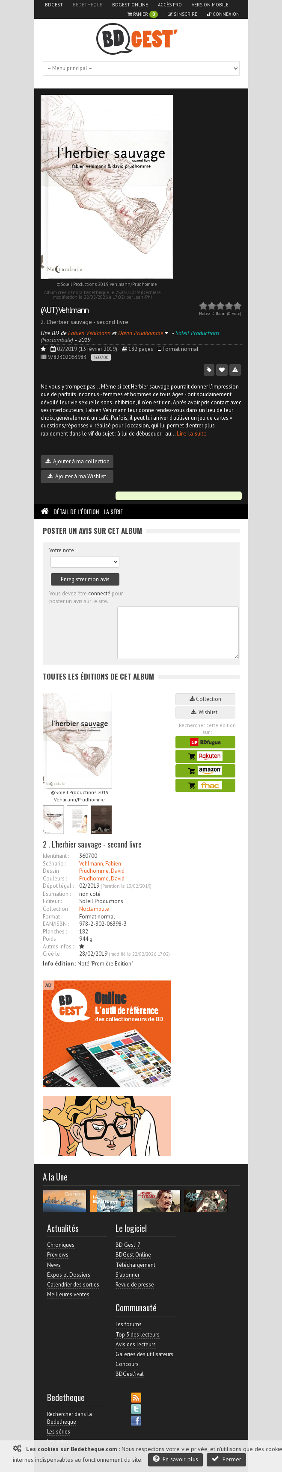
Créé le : (52, 953)
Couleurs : (55, 878)
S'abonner (128, 1274)
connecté (99, 593)
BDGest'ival (130, 1374)
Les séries (58, 1431)
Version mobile (210, 5)
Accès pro (170, 5)
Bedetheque (87, 5)
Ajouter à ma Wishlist (76, 476)
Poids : (50, 938)
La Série (113, 511)
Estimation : (57, 894)
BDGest (54, 5)
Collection (205, 699)
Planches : (55, 931)
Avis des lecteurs (136, 1344)
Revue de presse (135, 1284)
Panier (143, 14)
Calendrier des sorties (73, 1284)
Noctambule (94, 909)
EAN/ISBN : (56, 923)
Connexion (223, 14)
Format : (52, 916)
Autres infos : (58, 946)
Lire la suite (192, 433)
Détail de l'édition (76, 511)
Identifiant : (56, 856)
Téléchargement (135, 1265)
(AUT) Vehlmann (64, 309)
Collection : (56, 909)
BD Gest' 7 (128, 1244)
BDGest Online (130, 5)
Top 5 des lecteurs (138, 1334)
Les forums (129, 1324)
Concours (127, 1364)
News (54, 1265)
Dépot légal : (58, 885)
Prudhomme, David (102, 870)
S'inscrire (182, 14)
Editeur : (52, 901)
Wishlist (205, 712)
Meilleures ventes (68, 1294)
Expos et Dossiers (68, 1274)
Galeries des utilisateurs (144, 1354)
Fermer (226, 1459)
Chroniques (60, 1244)
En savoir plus (175, 1459)
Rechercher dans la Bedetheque (69, 1417)
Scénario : (54, 863)
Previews (57, 1254)
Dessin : (52, 870)
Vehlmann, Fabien (100, 863)
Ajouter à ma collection (77, 461)
